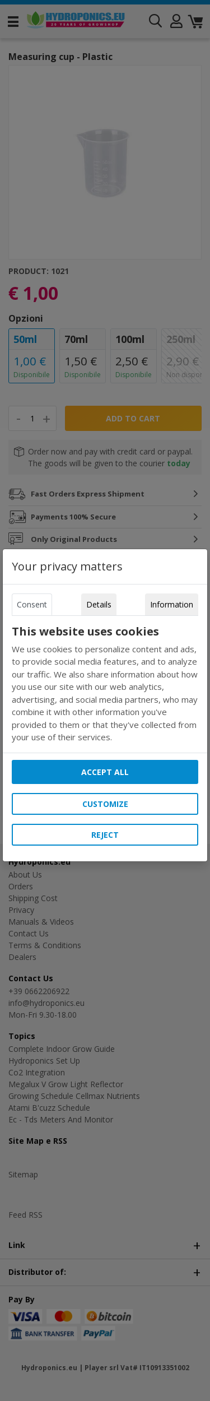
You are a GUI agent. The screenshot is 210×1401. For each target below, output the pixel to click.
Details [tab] (98, 604)
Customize (105, 804)
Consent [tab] (32, 604)
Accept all (105, 772)
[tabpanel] (105, 684)
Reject (105, 834)
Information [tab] (171, 604)
